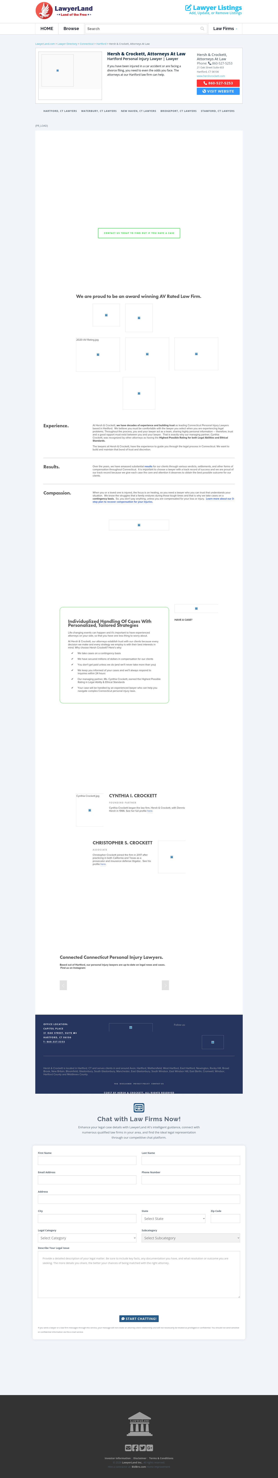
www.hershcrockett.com (211, 76)
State (145, 1211)
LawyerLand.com (45, 43)
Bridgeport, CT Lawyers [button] (178, 111)
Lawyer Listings (213, 7)
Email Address (46, 1172)
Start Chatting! (139, 1319)
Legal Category (47, 1230)
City (40, 1211)
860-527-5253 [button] (218, 83)
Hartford (101, 43)
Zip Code (216, 1211)
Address (43, 1191)
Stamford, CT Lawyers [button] (218, 111)
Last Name (148, 1153)
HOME (46, 28)
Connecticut (87, 43)
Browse (71, 28)
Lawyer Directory (67, 43)
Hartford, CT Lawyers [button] (60, 111)
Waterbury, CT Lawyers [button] (99, 111)
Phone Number (151, 1172)
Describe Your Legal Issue (53, 1248)
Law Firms (225, 28)
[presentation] (139, 1307)
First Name (45, 1153)
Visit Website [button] (218, 91)
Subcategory (149, 1230)
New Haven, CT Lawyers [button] (138, 111)
